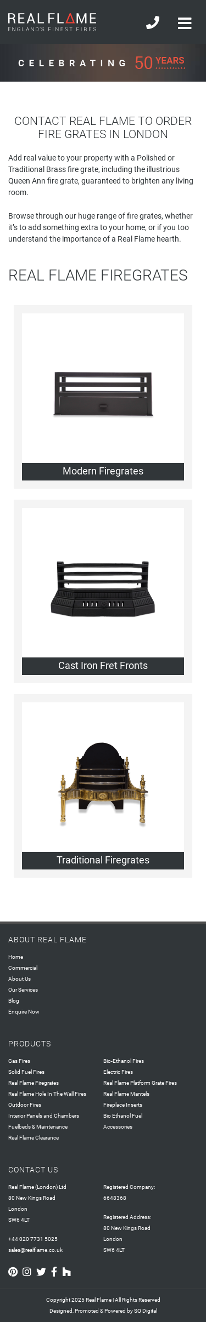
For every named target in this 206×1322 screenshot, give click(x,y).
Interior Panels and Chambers (43, 1116)
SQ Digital (145, 1311)
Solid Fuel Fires (26, 1072)
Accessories (117, 1127)
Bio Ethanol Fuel (122, 1116)
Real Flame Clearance (33, 1138)
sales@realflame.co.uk (35, 1250)
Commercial (22, 968)
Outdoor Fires (24, 1105)
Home (15, 957)
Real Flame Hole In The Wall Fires (47, 1094)
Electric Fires (118, 1072)
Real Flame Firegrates (33, 1083)
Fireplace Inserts (122, 1105)
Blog (13, 1001)
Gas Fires (19, 1061)
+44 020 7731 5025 (33, 1239)
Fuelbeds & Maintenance (38, 1127)
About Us (19, 979)
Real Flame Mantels (126, 1094)
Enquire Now (24, 1012)
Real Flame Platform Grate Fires (140, 1083)
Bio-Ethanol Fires (123, 1061)
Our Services (23, 990)
